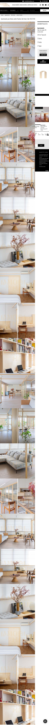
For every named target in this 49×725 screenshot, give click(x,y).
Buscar (44, 10)
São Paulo (13, 15)
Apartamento (7, 15)
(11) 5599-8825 (44, 1)
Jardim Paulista (19, 15)
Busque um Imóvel (15, 5)
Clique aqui (43, 55)
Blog (32, 5)
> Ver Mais (48, 134)
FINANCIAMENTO (43, 53)
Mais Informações (43, 61)
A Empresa (29, 5)
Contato (35, 5)
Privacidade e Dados (42, 166)
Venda (2, 15)
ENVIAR (41, 145)
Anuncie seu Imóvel (23, 5)
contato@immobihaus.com (28, 1)
